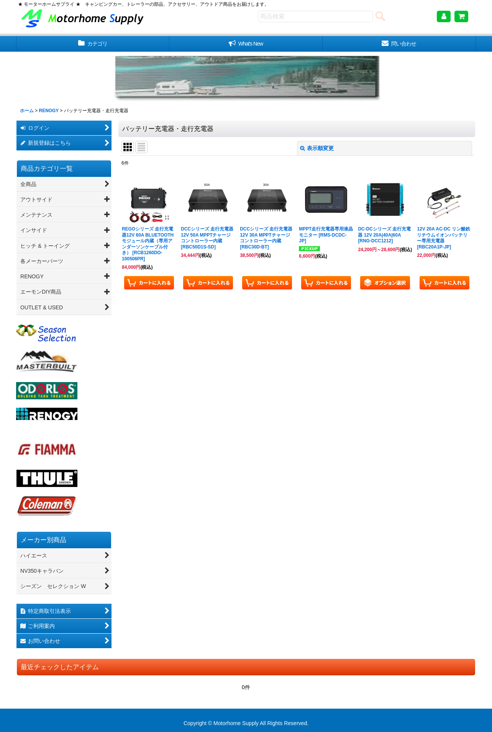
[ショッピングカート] (461, 16)
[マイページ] (444, 16)
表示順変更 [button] (317, 148)
